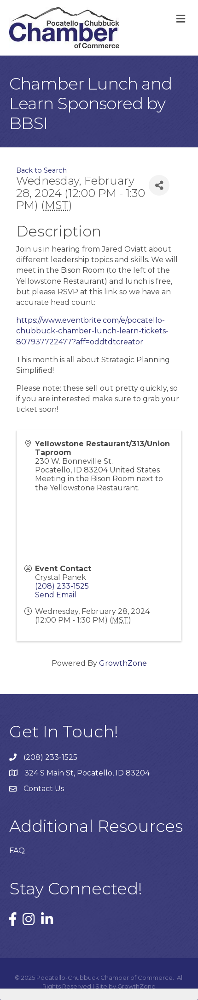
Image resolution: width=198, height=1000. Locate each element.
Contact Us (43, 788)
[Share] (159, 185)
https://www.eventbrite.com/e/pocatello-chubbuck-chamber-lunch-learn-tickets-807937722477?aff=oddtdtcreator (92, 331)
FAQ (17, 850)
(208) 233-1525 (62, 586)
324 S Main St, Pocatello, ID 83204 (87, 773)
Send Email (55, 594)
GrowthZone (123, 663)
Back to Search (41, 170)
